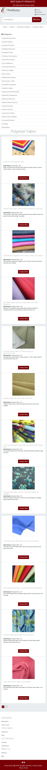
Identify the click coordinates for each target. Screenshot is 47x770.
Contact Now (23, 178)
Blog (2, 756)
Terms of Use (5, 725)
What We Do (4, 721)
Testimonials (5, 746)
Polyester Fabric (38, 27)
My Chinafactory (40, 14)
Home (37, 10)
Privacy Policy (37, 766)
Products (4, 742)
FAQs (2, 735)
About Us (4, 752)
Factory (11, 27)
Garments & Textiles (23, 27)
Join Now (38, 12)
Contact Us (4, 732)
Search (36, 19)
